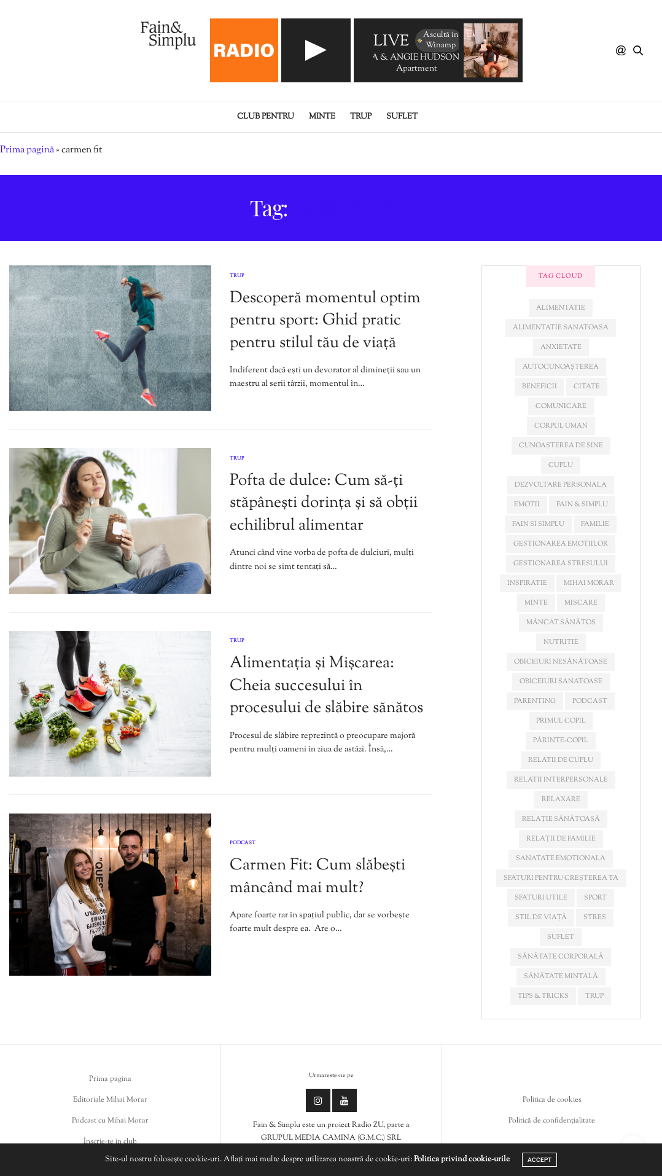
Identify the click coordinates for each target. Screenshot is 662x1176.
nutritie (560, 642)
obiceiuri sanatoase (561, 681)
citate (587, 386)
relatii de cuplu (560, 760)
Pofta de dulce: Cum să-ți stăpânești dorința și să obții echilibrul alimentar (324, 503)
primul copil (561, 721)
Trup (361, 116)
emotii (527, 504)
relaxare (561, 799)
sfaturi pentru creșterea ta (561, 878)
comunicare (560, 406)
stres (594, 917)
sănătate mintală (561, 976)
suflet (560, 937)
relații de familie (561, 839)
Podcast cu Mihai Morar (110, 1120)
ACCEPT (539, 1159)
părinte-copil (560, 740)
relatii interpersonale (561, 780)
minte (536, 603)
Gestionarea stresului (560, 563)
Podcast (242, 843)
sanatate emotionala (561, 858)
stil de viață (541, 917)
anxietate (561, 347)
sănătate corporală (561, 957)
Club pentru (265, 116)
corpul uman (561, 426)
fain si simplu (538, 524)
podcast (589, 701)
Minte (322, 116)
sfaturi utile (541, 898)
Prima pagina (110, 1078)
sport (595, 898)
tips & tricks (543, 996)
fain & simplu (582, 504)
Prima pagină (27, 150)
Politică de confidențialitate (551, 1120)
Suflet (402, 116)
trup (594, 996)
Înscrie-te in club (110, 1141)
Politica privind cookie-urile (462, 1159)
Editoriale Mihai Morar (110, 1099)
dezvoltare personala (561, 485)
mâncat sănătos (561, 622)
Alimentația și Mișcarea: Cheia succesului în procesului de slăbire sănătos (326, 685)
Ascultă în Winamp (437, 40)
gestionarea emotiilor (560, 544)
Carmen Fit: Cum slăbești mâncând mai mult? (317, 876)
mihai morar (589, 583)
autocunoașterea (561, 367)
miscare (581, 603)
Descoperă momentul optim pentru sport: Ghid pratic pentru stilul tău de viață (325, 321)
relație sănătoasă (561, 819)
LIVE (391, 42)
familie (595, 524)
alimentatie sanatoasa (561, 327)
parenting (535, 701)
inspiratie (527, 583)
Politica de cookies (552, 1099)
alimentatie (560, 308)
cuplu (560, 465)
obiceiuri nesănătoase (560, 662)
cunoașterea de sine (561, 445)
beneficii (539, 386)
